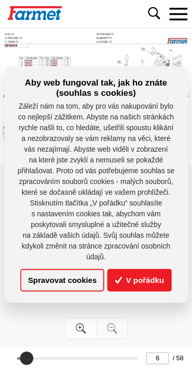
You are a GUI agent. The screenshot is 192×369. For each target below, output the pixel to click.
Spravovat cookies (62, 280)
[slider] (26, 358)
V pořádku (139, 280)
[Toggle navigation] (178, 14)
